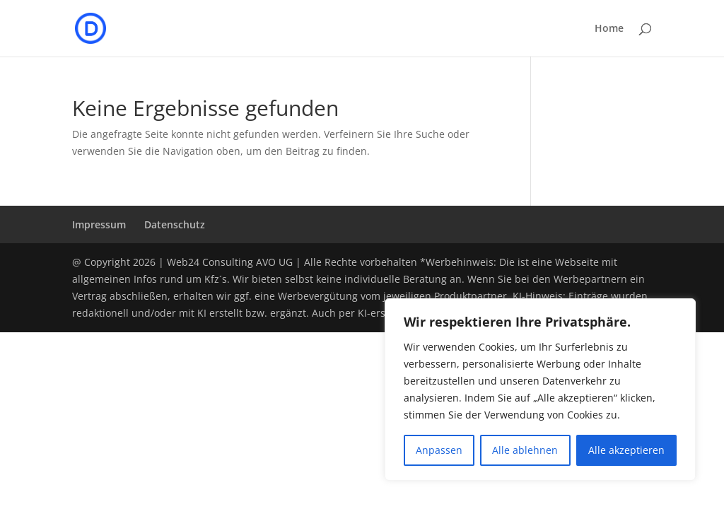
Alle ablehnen (525, 450)
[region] (540, 389)
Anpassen (439, 450)
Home (609, 29)
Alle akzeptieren (626, 450)
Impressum (99, 224)
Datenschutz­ (174, 224)
